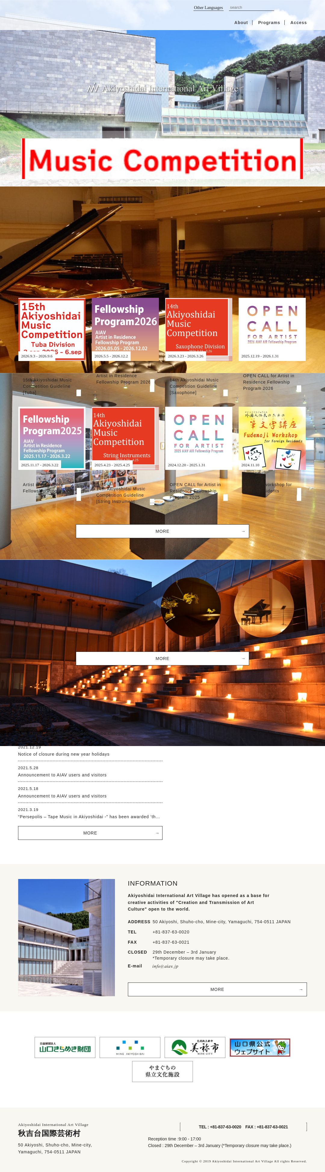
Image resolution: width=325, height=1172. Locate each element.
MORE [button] (162, 531)
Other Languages (208, 7)
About (241, 22)
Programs (269, 22)
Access (298, 22)
